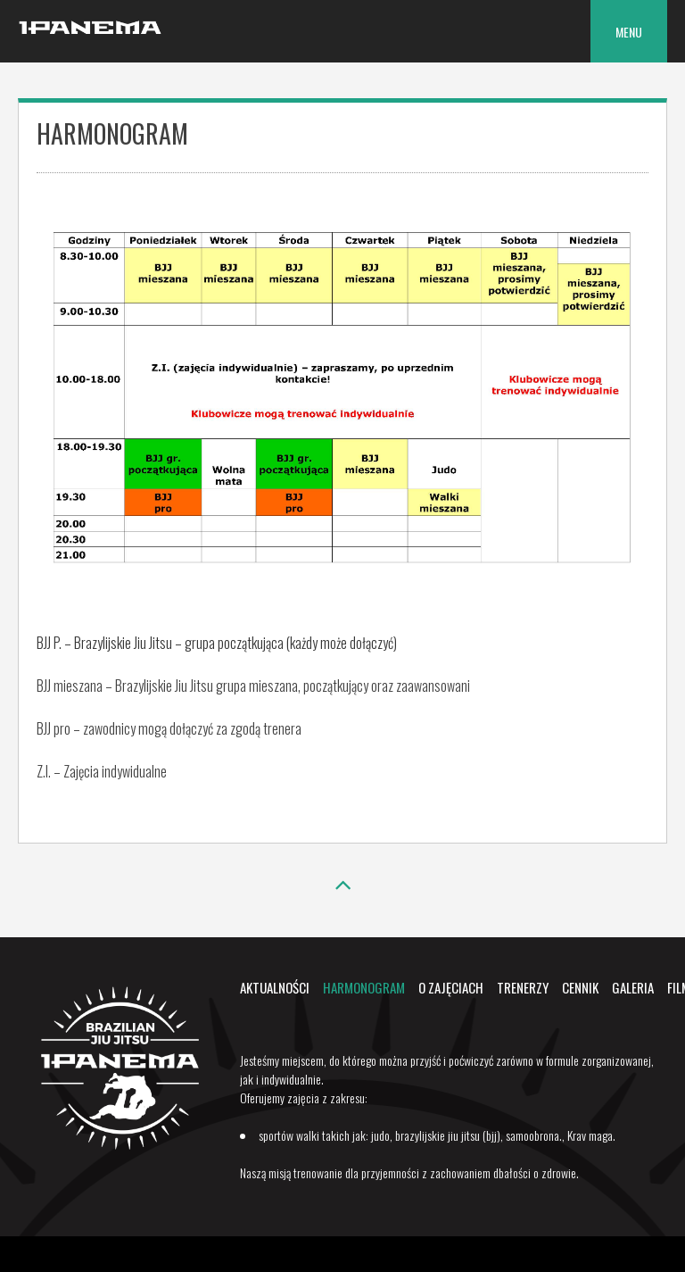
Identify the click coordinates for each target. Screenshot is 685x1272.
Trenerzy (523, 987)
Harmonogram (364, 987)
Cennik (580, 987)
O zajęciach (450, 987)
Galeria (633, 987)
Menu (628, 31)
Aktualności (274, 987)
